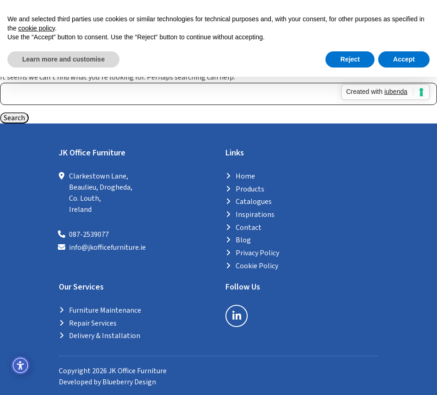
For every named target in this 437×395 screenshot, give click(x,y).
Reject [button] (350, 59)
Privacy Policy (257, 252)
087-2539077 (89, 236)
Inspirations (255, 215)
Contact (249, 227)
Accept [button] (404, 59)
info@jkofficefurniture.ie (107, 248)
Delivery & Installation (104, 334)
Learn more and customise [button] (63, 59)
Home (245, 178)
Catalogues (254, 203)
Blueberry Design (129, 380)
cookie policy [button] (36, 28)
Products (250, 190)
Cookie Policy (257, 265)
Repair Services (93, 322)
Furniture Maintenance (105, 309)
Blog (243, 240)
